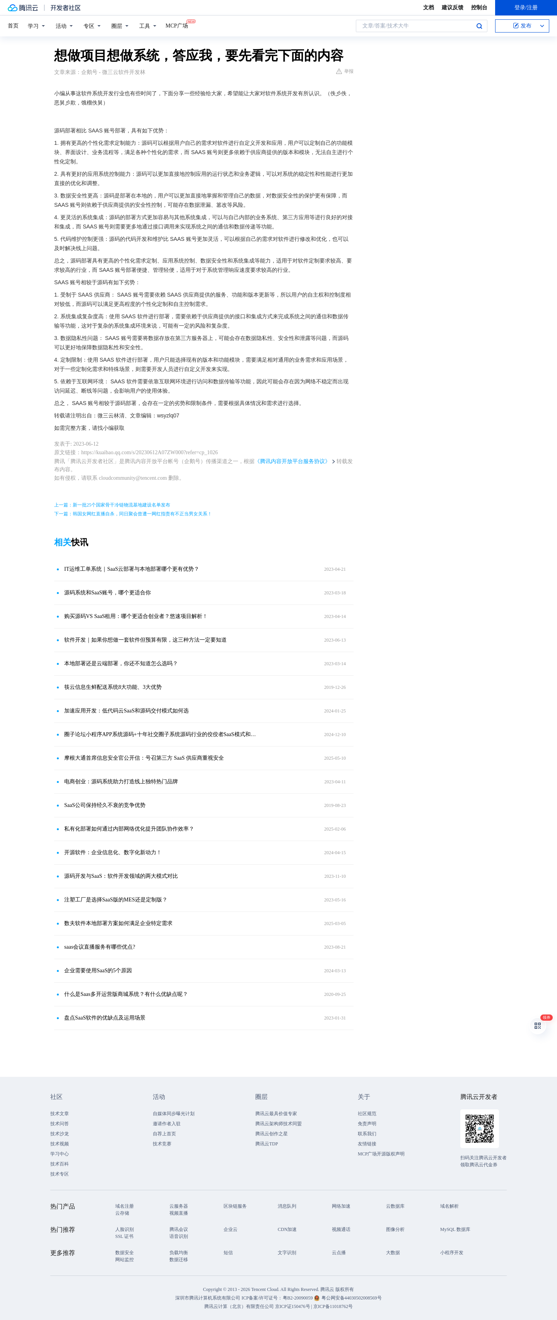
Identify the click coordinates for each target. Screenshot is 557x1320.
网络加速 (341, 1206)
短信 (228, 1252)
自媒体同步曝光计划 (174, 1113)
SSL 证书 (124, 1236)
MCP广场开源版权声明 (381, 1154)
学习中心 (59, 1154)
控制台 (479, 7)
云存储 (122, 1213)
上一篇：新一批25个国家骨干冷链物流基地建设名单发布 (112, 505)
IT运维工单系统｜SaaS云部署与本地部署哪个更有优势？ (131, 569)
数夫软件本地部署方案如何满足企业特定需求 (118, 923)
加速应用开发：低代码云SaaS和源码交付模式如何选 (126, 711)
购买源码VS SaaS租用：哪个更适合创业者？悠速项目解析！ (136, 616)
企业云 (230, 1229)
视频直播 (178, 1213)
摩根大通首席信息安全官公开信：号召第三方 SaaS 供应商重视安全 (144, 758)
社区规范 (367, 1113)
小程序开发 (451, 1252)
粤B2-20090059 (298, 1298)
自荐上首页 (164, 1133)
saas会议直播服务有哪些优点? (99, 947)
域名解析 (449, 1206)
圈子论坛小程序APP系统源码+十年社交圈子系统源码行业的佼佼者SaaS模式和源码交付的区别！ (160, 734)
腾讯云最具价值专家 (276, 1113)
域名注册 (124, 1206)
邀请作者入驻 (167, 1123)
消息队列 (287, 1206)
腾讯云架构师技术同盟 (278, 1123)
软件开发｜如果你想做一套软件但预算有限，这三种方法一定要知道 (145, 640)
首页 (13, 26)
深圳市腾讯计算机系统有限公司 (207, 1298)
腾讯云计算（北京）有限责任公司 (239, 1306)
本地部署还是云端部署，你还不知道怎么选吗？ (121, 663)
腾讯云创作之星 (271, 1133)
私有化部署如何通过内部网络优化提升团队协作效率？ (129, 829)
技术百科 (59, 1164)
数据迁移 (178, 1259)
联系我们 (367, 1133)
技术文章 (59, 1113)
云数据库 (395, 1206)
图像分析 (395, 1229)
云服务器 (178, 1206)
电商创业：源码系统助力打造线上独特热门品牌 (121, 781)
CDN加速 (287, 1229)
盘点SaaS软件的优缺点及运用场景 (104, 1018)
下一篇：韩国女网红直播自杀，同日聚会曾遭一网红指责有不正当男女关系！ (133, 514)
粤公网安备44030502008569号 (351, 1298)
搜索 (479, 26)
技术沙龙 (59, 1133)
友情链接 (367, 1144)
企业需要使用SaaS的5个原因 (98, 970)
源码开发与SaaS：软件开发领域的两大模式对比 (121, 876)
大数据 (393, 1252)
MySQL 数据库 (455, 1229)
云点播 (339, 1252)
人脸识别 (124, 1229)
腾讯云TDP (266, 1144)
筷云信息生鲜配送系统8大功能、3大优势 (113, 687)
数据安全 (124, 1252)
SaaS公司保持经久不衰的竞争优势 (104, 805)
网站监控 (124, 1259)
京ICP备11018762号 (333, 1306)
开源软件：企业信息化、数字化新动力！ (113, 852)
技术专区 (59, 1174)
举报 (345, 71)
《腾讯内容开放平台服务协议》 (292, 461)
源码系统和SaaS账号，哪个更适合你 (107, 593)
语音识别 (178, 1236)
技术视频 (59, 1144)
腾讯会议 (178, 1229)
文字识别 (287, 1252)
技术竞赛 (162, 1144)
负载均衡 (178, 1252)
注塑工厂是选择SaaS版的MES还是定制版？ (115, 900)
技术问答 (59, 1123)
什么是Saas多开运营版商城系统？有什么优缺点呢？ (126, 994)
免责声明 (367, 1123)
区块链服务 (235, 1206)
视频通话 (341, 1229)
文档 (428, 7)
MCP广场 (177, 25)
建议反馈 (452, 7)
